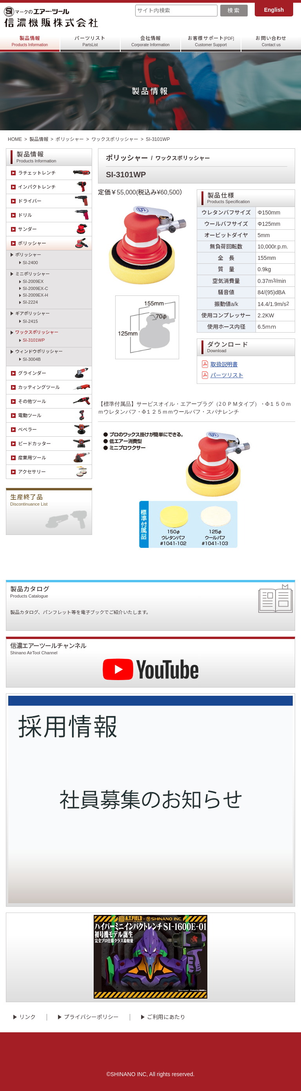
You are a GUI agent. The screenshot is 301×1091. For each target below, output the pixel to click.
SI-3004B (32, 359)
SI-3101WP (34, 340)
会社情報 (150, 41)
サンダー (55, 229)
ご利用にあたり (166, 1017)
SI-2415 (30, 321)
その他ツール (55, 401)
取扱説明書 (224, 364)
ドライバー (55, 201)
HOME (15, 139)
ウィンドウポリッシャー (39, 351)
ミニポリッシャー (32, 274)
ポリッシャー (70, 139)
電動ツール (55, 415)
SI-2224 (30, 302)
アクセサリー (55, 472)
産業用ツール (55, 457)
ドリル (55, 215)
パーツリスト (89, 41)
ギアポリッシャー (32, 313)
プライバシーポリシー (91, 1017)
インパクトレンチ (55, 187)
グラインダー (55, 373)
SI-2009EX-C (35, 288)
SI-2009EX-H (35, 295)
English (274, 10)
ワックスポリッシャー (114, 139)
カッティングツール (55, 387)
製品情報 (30, 41)
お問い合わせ (271, 41)
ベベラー (55, 429)
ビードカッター (55, 443)
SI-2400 (30, 262)
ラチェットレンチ (55, 173)
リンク (27, 1017)
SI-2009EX (33, 281)
